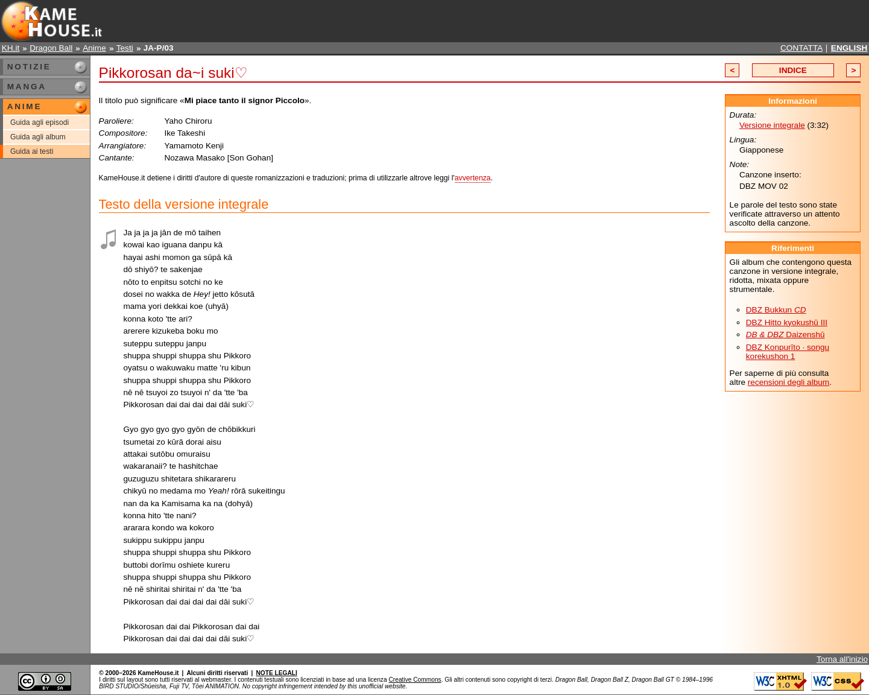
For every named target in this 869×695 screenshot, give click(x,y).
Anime (94, 47)
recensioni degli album (788, 382)
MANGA (26, 86)
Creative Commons (414, 679)
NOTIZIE (29, 66)
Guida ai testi (31, 151)
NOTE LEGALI (276, 673)
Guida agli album (38, 137)
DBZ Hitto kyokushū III (786, 322)
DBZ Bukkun (776, 309)
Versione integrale (772, 125)
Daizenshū (785, 334)
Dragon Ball (51, 47)
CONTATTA (801, 47)
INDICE (793, 70)
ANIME (24, 106)
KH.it (10, 47)
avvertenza (473, 178)
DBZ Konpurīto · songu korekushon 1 (787, 352)
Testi (124, 47)
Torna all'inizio (842, 659)
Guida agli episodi (39, 122)
